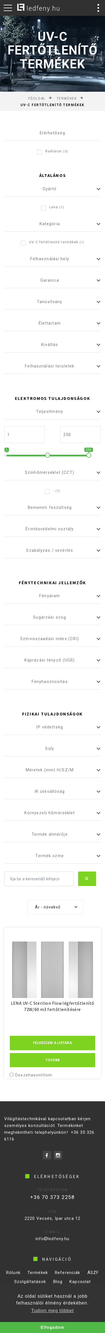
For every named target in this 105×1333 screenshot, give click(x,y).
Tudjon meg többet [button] (52, 1310)
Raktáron (52, 151)
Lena (52, 207)
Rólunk (13, 1278)
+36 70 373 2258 (46, 1197)
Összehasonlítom (33, 1075)
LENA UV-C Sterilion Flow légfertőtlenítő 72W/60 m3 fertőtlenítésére (52, 1006)
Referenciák (67, 1278)
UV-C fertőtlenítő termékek (52, 242)
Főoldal (37, 98)
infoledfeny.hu (43, 1238)
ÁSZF (93, 1278)
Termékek (67, 98)
